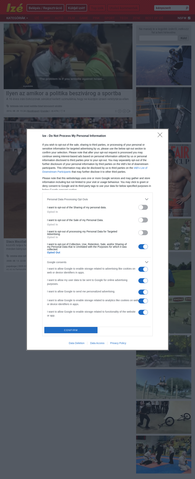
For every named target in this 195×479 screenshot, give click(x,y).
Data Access (97, 343)
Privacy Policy (118, 343)
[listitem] (97, 199)
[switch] (143, 207)
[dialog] (97, 239)
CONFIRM (71, 330)
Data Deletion (76, 343)
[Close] (161, 136)
